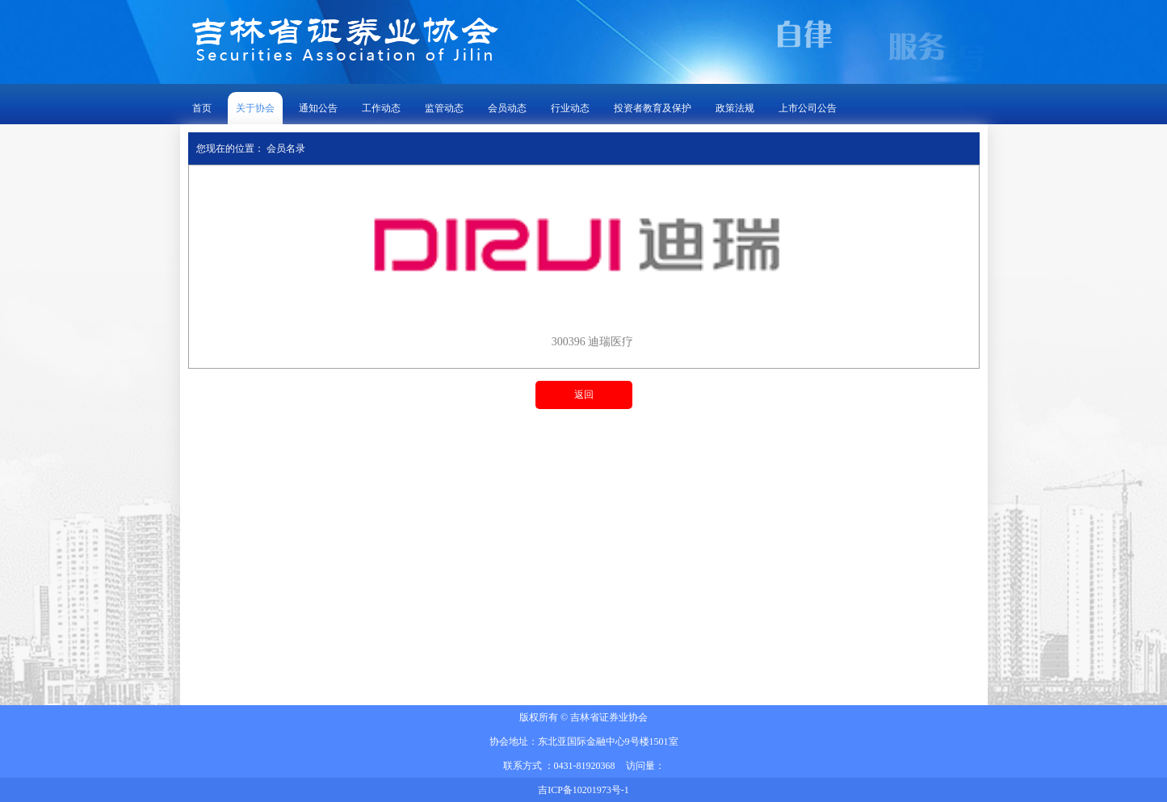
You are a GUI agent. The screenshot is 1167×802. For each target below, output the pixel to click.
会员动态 (507, 108)
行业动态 (570, 108)
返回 (584, 394)
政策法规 (735, 108)
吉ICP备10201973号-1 (583, 790)
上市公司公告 (808, 108)
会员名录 (286, 148)
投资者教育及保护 (652, 108)
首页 (202, 108)
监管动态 (444, 108)
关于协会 (255, 108)
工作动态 (381, 108)
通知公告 (318, 108)
